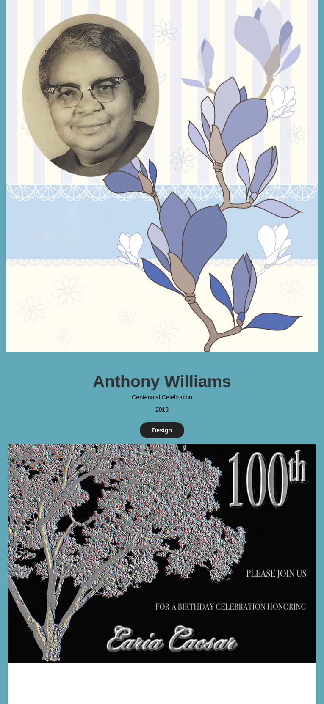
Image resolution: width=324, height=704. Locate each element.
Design (162, 430)
